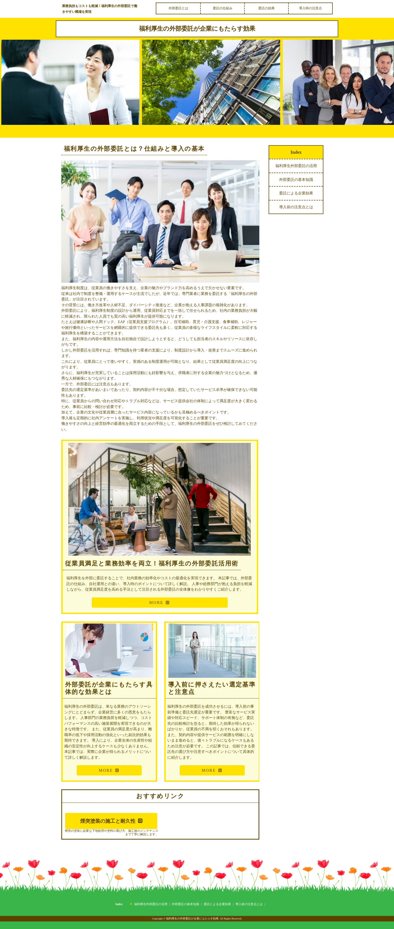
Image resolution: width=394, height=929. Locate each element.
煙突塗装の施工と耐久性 (107, 821)
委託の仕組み (222, 8)
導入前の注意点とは (296, 207)
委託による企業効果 (296, 193)
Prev (10, 85)
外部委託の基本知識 (296, 180)
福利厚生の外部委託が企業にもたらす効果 (197, 28)
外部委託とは (178, 8)
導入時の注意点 (310, 8)
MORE (156, 602)
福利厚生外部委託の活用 (296, 166)
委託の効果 (266, 8)
